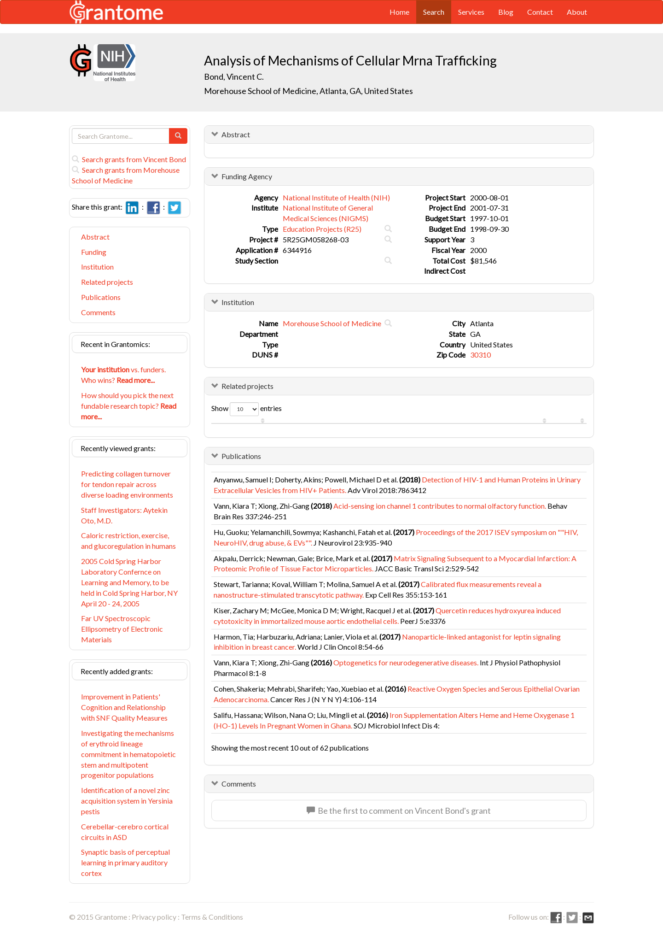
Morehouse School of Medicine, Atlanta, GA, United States (308, 91)
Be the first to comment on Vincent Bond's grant (399, 810)
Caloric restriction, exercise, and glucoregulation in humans (128, 540)
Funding (93, 251)
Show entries (246, 409)
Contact (540, 11)
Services (471, 11)
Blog (505, 11)
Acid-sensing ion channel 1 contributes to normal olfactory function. (439, 505)
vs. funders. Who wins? (123, 374)
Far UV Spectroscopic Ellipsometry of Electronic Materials (122, 629)
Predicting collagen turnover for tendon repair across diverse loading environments (127, 484)
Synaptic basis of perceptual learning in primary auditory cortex (125, 862)
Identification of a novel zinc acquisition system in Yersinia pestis (127, 801)
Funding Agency (246, 176)
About (577, 11)
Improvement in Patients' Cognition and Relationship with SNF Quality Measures (124, 707)
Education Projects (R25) (322, 228)
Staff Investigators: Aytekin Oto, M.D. (124, 515)
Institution (97, 266)
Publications (101, 297)
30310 (480, 354)
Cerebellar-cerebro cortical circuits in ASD (125, 831)
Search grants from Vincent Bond (129, 159)
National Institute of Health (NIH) (336, 197)
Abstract (95, 236)
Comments (98, 312)
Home (399, 11)
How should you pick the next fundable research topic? (128, 406)
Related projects (107, 281)
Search (433, 11)
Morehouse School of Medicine (332, 323)
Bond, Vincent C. (234, 76)
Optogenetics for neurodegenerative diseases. (405, 662)
